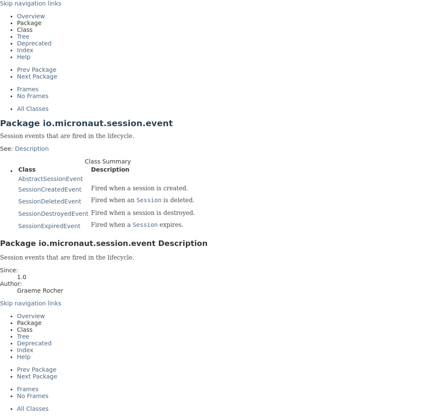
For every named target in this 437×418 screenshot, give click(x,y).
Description (32, 148)
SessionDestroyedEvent (53, 213)
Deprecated (34, 43)
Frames (28, 89)
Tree (23, 36)
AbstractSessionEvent (50, 178)
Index (25, 50)
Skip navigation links (31, 3)
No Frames (32, 96)
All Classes (33, 108)
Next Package (37, 76)
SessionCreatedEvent (49, 189)
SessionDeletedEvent (49, 201)
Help (24, 57)
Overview (31, 16)
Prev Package (36, 69)
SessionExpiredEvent (49, 226)
